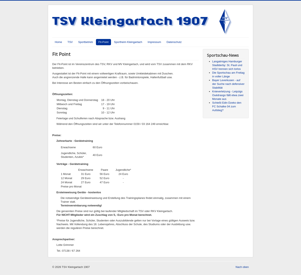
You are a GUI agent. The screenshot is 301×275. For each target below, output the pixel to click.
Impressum (154, 42)
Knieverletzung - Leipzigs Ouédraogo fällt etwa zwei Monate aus (228, 95)
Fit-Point (103, 42)
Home (58, 42)
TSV (70, 42)
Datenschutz (174, 42)
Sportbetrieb (85, 42)
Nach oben (242, 267)
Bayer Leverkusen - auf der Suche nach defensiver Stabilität (228, 84)
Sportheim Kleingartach (128, 42)
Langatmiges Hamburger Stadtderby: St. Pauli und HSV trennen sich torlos (227, 65)
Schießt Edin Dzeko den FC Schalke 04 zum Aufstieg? (226, 106)
